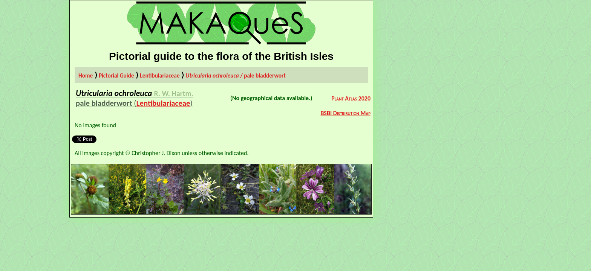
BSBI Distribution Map (345, 113)
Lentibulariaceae (159, 75)
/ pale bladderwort (235, 75)
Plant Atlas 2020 (351, 98)
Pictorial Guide (116, 75)
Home (85, 75)
